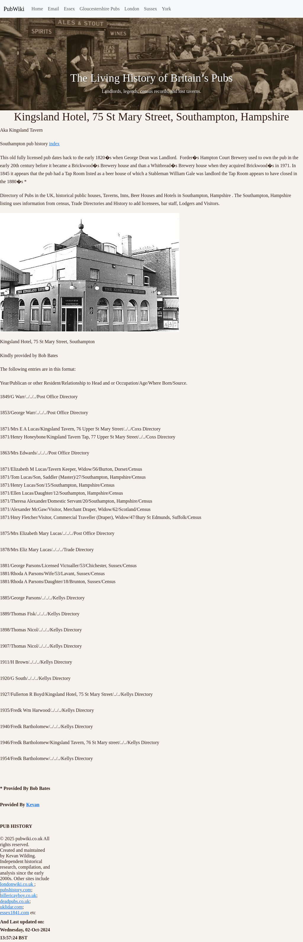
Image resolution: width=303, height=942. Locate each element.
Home (37, 8)
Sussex (150, 8)
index (54, 143)
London (132, 8)
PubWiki (14, 9)
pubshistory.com (15, 889)
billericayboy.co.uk (18, 895)
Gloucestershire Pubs (100, 8)
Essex (69, 8)
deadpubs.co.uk (15, 901)
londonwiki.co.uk (17, 884)
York (166, 8)
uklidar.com (11, 906)
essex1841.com (14, 912)
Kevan (32, 804)
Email (53, 8)
